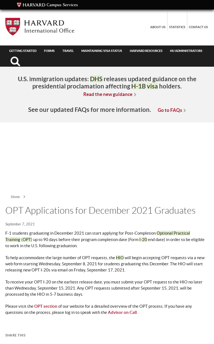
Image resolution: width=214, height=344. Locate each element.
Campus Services (47, 5)
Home (15, 197)
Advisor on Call (122, 312)
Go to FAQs (170, 110)
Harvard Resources (146, 50)
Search (15, 61)
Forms (49, 50)
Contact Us (198, 27)
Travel (68, 50)
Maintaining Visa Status (101, 50)
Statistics (177, 27)
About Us (158, 27)
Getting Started (23, 50)
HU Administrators (186, 50)
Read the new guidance (107, 94)
